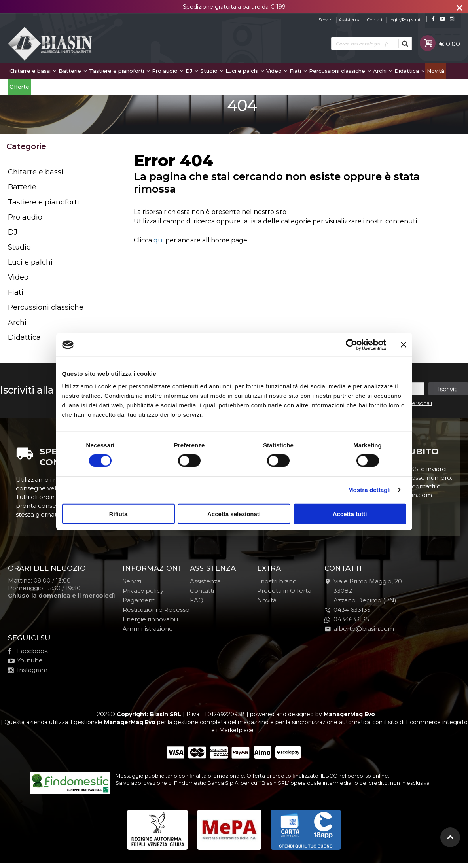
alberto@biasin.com (359, 628)
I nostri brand (277, 581)
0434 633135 (352, 609)
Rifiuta (118, 513)
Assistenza (350, 20)
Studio (211, 71)
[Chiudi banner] (403, 345)
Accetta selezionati (234, 513)
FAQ (196, 600)
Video (276, 71)
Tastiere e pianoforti (119, 71)
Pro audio (167, 71)
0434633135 (346, 619)
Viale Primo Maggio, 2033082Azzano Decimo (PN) (363, 590)
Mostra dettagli (369, 489)
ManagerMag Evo (349, 714)
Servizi (325, 20)
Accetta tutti (350, 513)
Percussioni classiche (340, 71)
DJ (192, 71)
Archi (382, 71)
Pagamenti (139, 600)
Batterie (73, 71)
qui (158, 240)
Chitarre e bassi (32, 71)
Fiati (298, 71)
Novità (435, 71)
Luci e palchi (244, 71)
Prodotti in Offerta (284, 590)
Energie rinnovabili (150, 619)
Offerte (19, 86)
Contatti (375, 20)
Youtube (25, 660)
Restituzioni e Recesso (156, 609)
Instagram (27, 670)
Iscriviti (448, 389)
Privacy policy (143, 590)
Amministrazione (148, 628)
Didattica (409, 71)
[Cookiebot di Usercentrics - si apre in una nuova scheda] (351, 345)
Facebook (28, 651)
